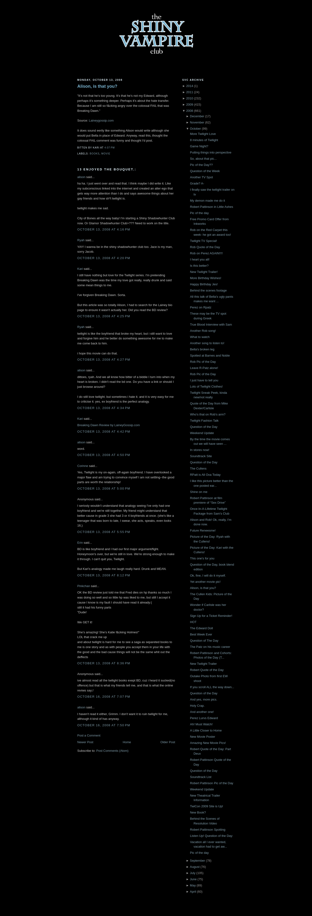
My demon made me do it (207, 200)
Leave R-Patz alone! (204, 368)
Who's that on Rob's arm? (207, 414)
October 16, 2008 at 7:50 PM (103, 725)
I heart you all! (199, 259)
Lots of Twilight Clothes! (206, 386)
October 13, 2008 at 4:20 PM (103, 258)
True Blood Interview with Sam (211, 324)
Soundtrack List (200, 777)
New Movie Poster (202, 736)
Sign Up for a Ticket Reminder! (211, 616)
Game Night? (199, 146)
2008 (189, 111)
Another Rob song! (203, 331)
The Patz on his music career (210, 647)
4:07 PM (109, 147)
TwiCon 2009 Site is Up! (206, 806)
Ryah (80, 240)
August (194, 867)
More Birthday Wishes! (205, 278)
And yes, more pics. (203, 699)
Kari (80, 269)
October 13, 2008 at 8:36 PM (103, 663)
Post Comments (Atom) (112, 750)
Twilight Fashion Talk (204, 420)
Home (127, 742)
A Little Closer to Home (206, 730)
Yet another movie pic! (205, 581)
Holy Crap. (197, 705)
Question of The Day (204, 640)
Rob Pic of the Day (203, 361)
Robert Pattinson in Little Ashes (211, 207)
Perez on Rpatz (200, 307)
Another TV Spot (201, 177)
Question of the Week (205, 171)
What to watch (199, 337)
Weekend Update (202, 433)
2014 (189, 86)
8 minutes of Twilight (204, 140)
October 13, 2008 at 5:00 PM (103, 488)
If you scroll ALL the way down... (212, 687)
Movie (105, 153)
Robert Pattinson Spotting (207, 829)
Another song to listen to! (207, 343)
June (193, 879)
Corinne (82, 466)
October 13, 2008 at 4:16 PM (103, 229)
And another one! (202, 712)
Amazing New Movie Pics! (208, 743)
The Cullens (198, 468)
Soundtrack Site (201, 456)
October (195, 128)
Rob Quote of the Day (205, 247)
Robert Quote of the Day (207, 670)
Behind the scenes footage (208, 290)
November (197, 122)
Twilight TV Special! (203, 241)
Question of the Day (203, 427)
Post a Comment (88, 735)
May (193, 885)
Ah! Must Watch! (201, 724)
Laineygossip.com (101, 120)
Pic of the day (199, 213)
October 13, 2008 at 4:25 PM (103, 316)
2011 (189, 92)
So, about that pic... (203, 158)
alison (81, 177)
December (197, 116)
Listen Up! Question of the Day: (211, 836)
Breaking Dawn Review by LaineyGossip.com (108, 425)
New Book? (198, 812)
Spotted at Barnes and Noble (210, 355)
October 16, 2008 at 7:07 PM (103, 696)
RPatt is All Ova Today (205, 474)
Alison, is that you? (97, 86)
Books (94, 153)
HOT (193, 622)
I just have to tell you (204, 380)
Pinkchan (83, 586)
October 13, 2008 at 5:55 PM (103, 532)
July (192, 873)
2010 (189, 98)
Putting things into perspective (210, 152)
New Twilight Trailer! (204, 272)
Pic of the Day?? (201, 165)
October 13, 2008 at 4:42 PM (103, 431)
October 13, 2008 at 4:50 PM (103, 455)
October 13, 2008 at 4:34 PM (103, 408)
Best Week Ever (201, 634)
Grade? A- (197, 183)
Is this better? (199, 265)
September (197, 860)
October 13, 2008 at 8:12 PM (103, 575)
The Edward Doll (201, 628)
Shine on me (198, 492)
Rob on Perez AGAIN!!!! (206, 253)
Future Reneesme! (203, 530)
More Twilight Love (203, 134)
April (193, 891)
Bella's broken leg (202, 349)
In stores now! (199, 450)
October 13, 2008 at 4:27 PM (103, 359)
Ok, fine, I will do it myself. (208, 575)
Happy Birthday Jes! (204, 284)
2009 (189, 104)
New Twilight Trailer (203, 663)
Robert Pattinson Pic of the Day (211, 783)
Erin (80, 542)
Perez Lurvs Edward (204, 718)
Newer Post (85, 742)
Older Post (168, 742)
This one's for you (202, 558)
